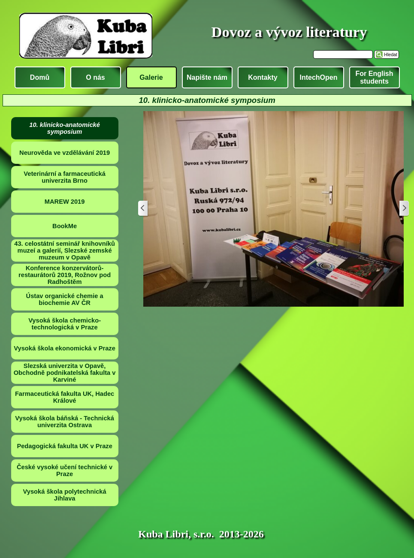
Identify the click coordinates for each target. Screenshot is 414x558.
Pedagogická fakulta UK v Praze (64, 446)
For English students (374, 77)
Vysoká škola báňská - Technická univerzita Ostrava (64, 421)
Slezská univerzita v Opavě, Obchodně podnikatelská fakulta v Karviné (65, 372)
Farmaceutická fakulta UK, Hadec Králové (64, 397)
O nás (95, 77)
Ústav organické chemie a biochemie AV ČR (64, 299)
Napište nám (207, 77)
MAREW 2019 (65, 201)
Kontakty (262, 77)
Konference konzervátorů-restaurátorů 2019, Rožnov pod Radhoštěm (64, 275)
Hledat (390, 54)
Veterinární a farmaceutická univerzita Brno (65, 177)
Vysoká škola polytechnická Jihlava (64, 495)
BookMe (64, 226)
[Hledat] (343, 54)
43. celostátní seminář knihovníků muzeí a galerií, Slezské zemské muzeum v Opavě (64, 250)
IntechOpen (318, 77)
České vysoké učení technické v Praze (64, 470)
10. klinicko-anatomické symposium (64, 128)
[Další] (404, 209)
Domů (39, 77)
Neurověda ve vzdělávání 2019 (64, 152)
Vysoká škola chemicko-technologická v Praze (64, 324)
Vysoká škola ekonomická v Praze (64, 348)
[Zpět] (143, 209)
